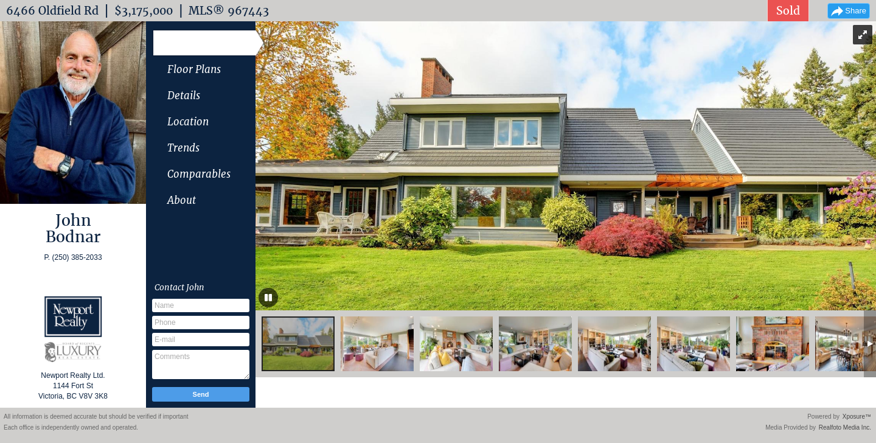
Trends (183, 148)
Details (183, 95)
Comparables (199, 174)
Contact (179, 287)
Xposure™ (857, 416)
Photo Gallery (199, 43)
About (181, 200)
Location (188, 121)
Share (855, 10)
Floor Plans (194, 69)
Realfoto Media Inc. (845, 427)
